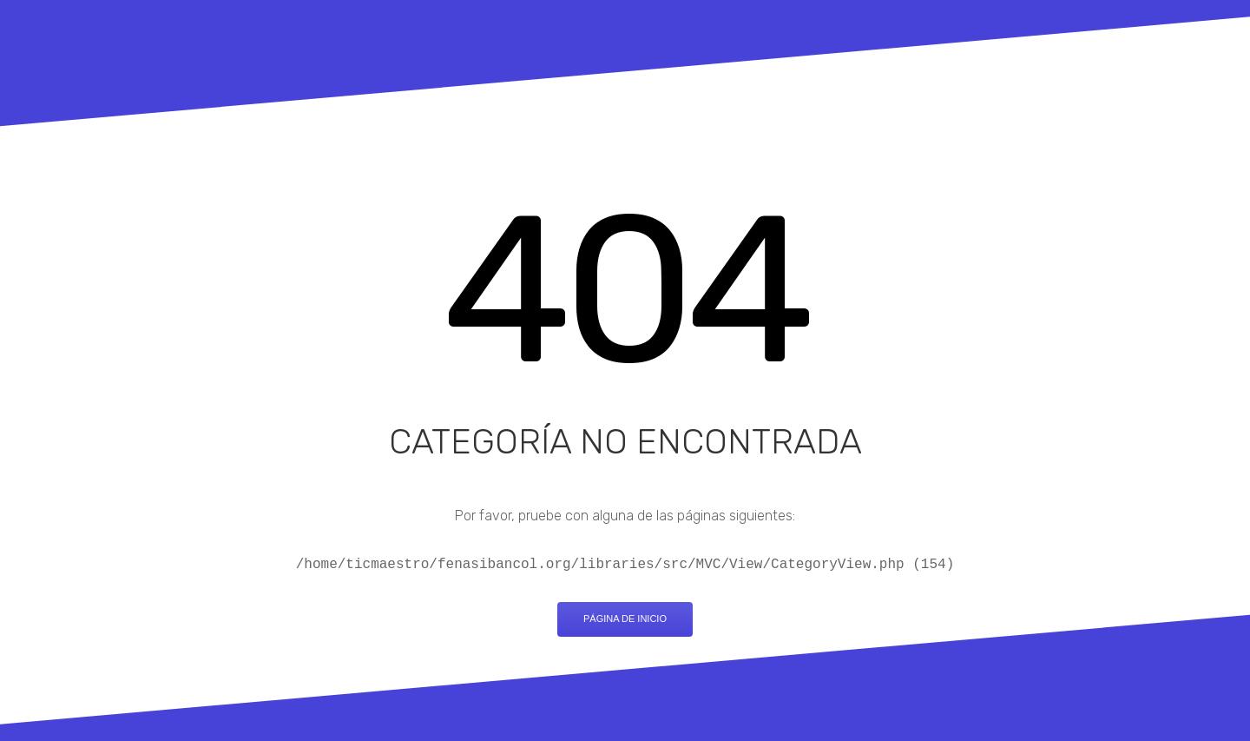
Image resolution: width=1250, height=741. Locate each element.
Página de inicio (625, 618)
